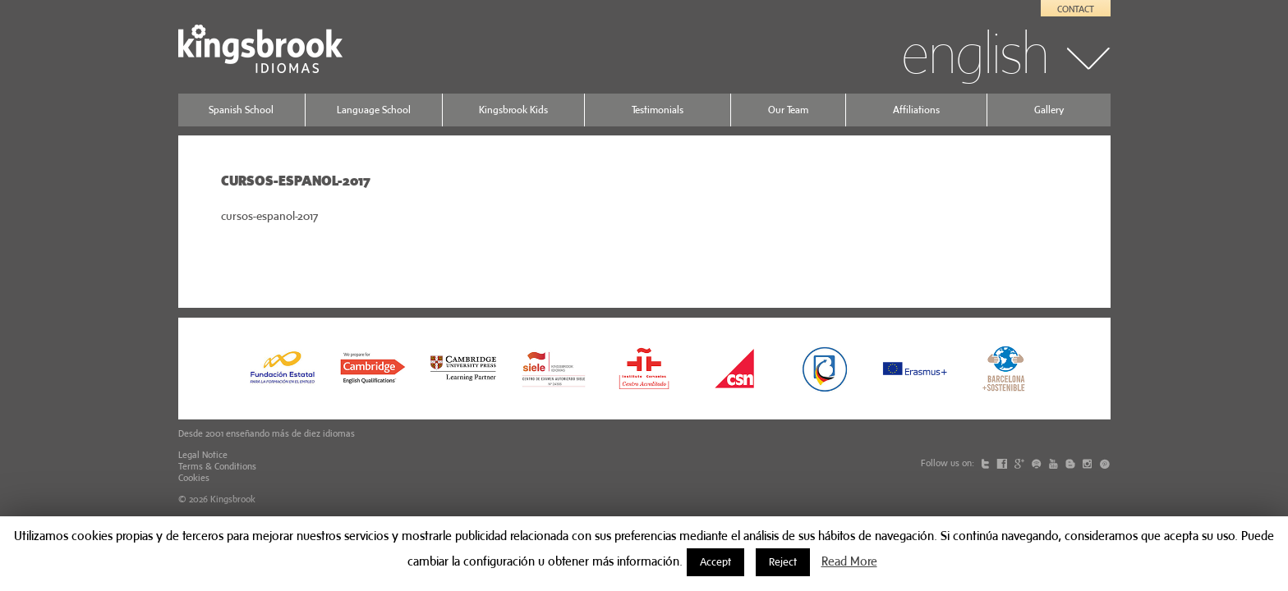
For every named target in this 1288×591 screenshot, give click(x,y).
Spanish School (241, 109)
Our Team (788, 109)
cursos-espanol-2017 (270, 215)
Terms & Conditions (217, 466)
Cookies (193, 477)
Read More (849, 561)
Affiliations (916, 109)
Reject (783, 562)
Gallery (1049, 109)
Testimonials (657, 109)
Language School (374, 109)
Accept (715, 562)
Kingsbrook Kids (513, 109)
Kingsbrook (232, 499)
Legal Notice (203, 454)
